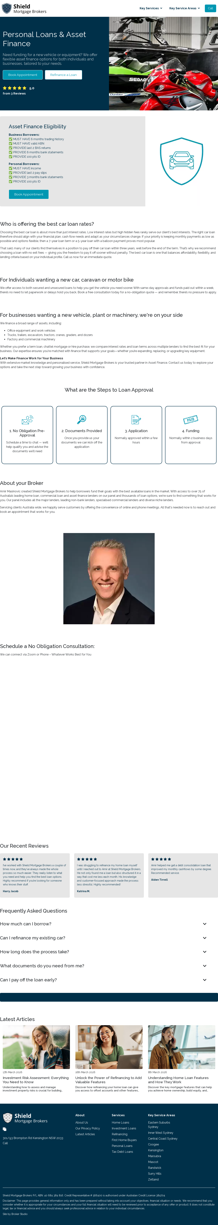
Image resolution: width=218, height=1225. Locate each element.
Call (210, 8)
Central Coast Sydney (162, 1138)
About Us (81, 1122)
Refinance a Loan (63, 75)
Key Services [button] (151, 8)
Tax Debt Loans (122, 1151)
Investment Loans (124, 1128)
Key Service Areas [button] (184, 8)
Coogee (153, 1144)
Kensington (155, 1150)
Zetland (153, 1179)
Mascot (153, 1162)
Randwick (154, 1168)
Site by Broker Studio (15, 1214)
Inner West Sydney (160, 1132)
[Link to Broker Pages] (4, 1128)
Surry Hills (154, 1173)
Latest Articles (85, 1134)
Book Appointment (22, 75)
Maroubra (154, 1156)
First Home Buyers (124, 1140)
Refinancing (119, 1134)
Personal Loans (122, 1146)
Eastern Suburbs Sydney (159, 1125)
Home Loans (120, 1122)
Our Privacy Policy (87, 1128)
